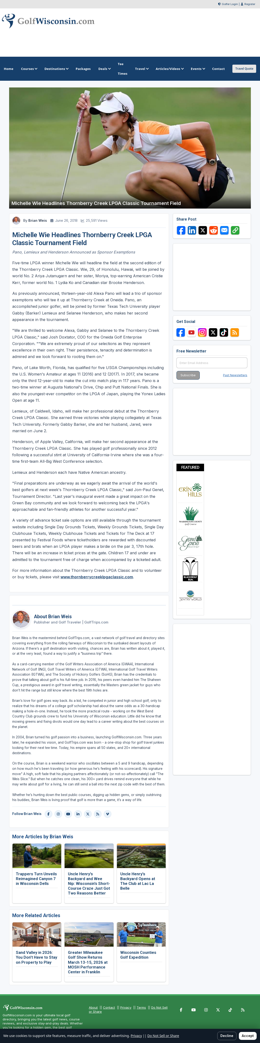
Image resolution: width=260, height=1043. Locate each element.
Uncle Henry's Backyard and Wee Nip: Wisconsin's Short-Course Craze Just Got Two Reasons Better (89, 883)
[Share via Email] (224, 230)
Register (249, 4)
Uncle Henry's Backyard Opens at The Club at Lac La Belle (137, 881)
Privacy (125, 1007)
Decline (226, 1036)
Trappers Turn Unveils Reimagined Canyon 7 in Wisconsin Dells (36, 878)
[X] (88, 814)
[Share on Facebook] (181, 230)
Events (198, 69)
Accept (248, 1036)
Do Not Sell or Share (163, 1035)
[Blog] (98, 814)
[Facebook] (48, 814)
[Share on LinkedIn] (192, 230)
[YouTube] (68, 814)
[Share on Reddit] (213, 230)
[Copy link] (235, 230)
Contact (109, 1007)
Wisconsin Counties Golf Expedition (138, 955)
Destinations (56, 69)
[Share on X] (203, 230)
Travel (141, 69)
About (93, 1007)
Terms (141, 1007)
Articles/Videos (169, 69)
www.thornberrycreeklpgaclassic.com (96, 576)
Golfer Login (230, 4)
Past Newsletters (235, 375)
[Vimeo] (107, 814)
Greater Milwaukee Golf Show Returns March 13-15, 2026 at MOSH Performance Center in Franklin (88, 962)
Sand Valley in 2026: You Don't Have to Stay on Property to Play (36, 957)
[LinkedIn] (78, 814)
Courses (29, 69)
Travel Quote (244, 69)
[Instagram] (58, 814)
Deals (104, 69)
